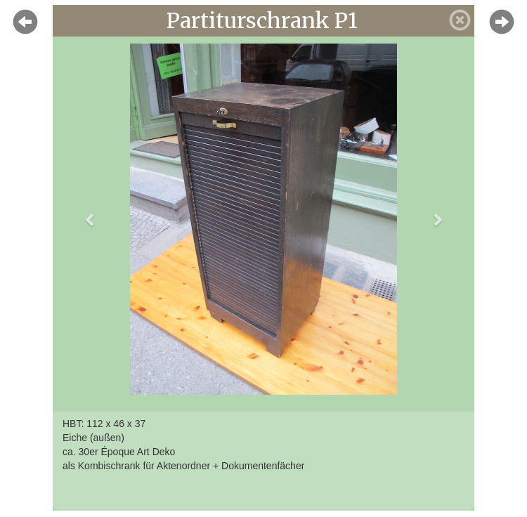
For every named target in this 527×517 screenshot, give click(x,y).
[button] (90, 219)
